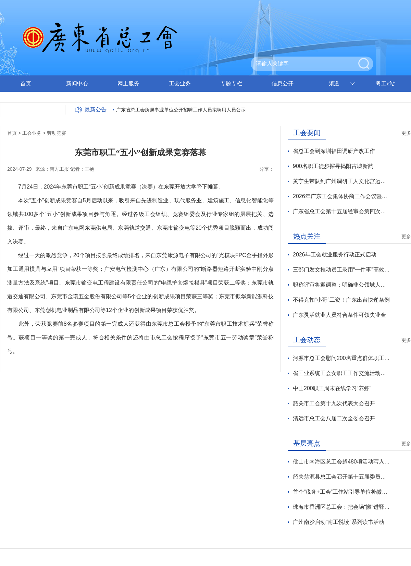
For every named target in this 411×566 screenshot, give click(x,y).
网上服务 (128, 83)
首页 (25, 83)
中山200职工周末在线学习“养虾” (332, 388)
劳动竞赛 (56, 133)
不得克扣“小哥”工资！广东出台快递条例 (341, 300)
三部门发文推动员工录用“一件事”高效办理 (341, 270)
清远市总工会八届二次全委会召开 (334, 418)
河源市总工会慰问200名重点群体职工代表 (341, 358)
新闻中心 (77, 83)
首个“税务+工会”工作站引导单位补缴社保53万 (341, 492)
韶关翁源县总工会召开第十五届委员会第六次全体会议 (341, 477)
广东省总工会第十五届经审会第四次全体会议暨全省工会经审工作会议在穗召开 (341, 211)
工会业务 (180, 83)
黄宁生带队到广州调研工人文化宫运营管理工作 (341, 181)
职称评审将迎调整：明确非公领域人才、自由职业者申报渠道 (341, 285)
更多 (406, 133)
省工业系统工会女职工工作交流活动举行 (341, 373)
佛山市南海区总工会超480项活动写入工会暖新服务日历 (341, 462)
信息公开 (283, 83)
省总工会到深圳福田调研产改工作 (334, 151)
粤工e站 (385, 83)
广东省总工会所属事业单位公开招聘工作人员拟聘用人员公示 (181, 109)
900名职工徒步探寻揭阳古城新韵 (333, 166)
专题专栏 (231, 83)
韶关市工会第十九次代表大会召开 (334, 403)
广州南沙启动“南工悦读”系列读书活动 (338, 522)
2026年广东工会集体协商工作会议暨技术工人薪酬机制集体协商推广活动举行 (341, 196)
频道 (333, 83)
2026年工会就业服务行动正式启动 (334, 254)
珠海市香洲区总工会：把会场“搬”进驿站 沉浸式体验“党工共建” (341, 507)
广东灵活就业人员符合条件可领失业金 (339, 315)
